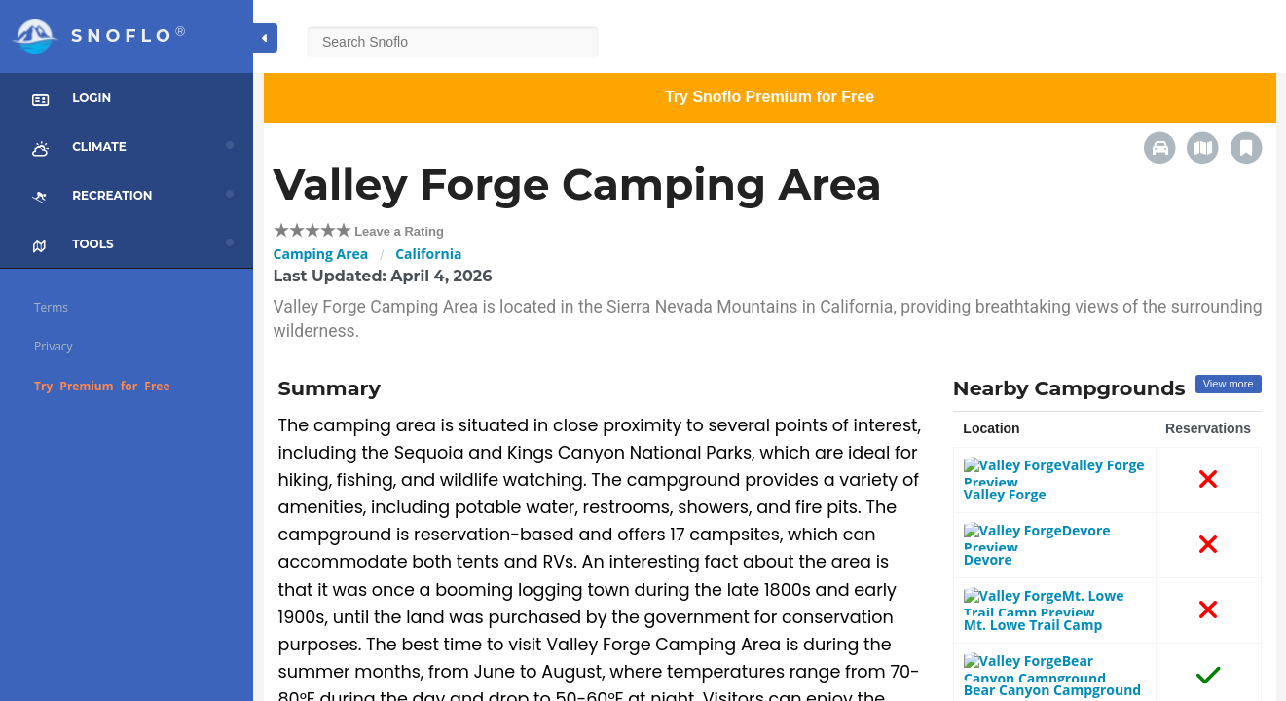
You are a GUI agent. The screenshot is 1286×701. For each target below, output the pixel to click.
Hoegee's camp (1017, 660)
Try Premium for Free (102, 386)
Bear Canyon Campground (1054, 613)
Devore (990, 517)
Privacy (53, 346)
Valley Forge (1007, 470)
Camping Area (321, 253)
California (428, 253)
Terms (51, 307)
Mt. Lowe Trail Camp (1035, 565)
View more (1228, 383)
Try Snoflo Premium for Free (769, 97)
